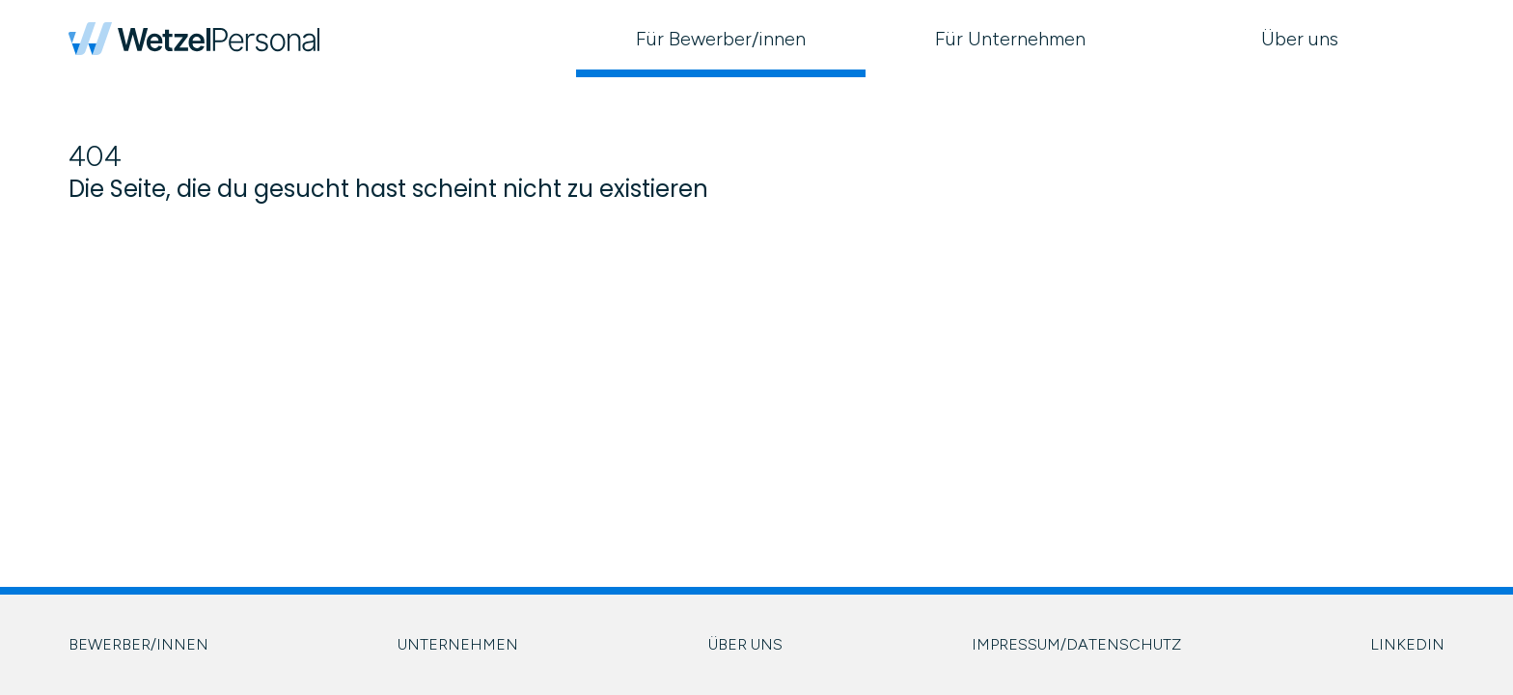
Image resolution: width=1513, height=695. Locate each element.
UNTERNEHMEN (458, 644)
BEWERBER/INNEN (138, 644)
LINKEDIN (1407, 644)
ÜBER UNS (745, 644)
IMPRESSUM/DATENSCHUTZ (1076, 644)
